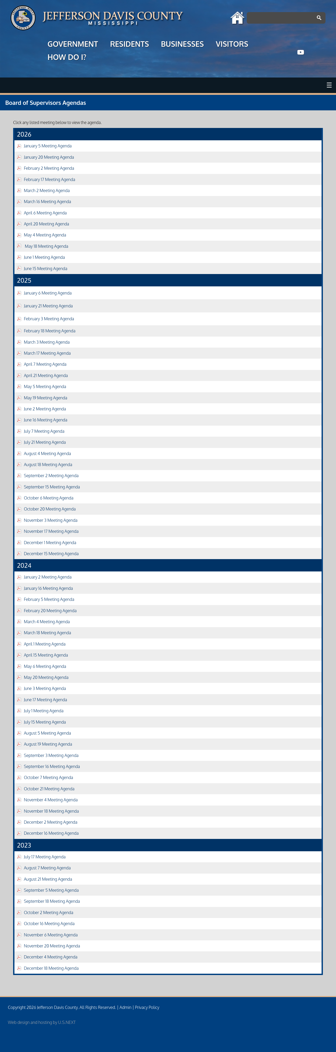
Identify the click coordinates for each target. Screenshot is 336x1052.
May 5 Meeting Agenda (45, 386)
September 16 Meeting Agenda (52, 766)
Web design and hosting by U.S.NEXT (42, 1022)
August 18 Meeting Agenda (48, 464)
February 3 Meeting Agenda (49, 318)
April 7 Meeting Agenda (45, 364)
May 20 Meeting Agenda (46, 677)
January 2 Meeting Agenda (48, 577)
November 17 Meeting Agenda (51, 531)
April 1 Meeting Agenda (45, 644)
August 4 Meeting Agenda (47, 453)
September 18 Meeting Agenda (52, 901)
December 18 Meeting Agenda (51, 968)
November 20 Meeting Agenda (52, 945)
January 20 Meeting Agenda (49, 157)
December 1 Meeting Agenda (50, 542)
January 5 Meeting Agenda (48, 145)
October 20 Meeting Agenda (50, 509)
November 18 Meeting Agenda (51, 811)
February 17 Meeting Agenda (49, 179)
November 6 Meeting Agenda (51, 934)
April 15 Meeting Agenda (46, 655)
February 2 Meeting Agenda (49, 168)
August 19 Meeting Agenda (48, 744)
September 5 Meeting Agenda (51, 890)
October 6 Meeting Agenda (48, 498)
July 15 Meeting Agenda (45, 722)
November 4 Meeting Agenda (51, 799)
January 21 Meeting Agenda (48, 305)
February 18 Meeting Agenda (49, 330)
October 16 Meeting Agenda (49, 923)
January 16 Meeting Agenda (48, 588)
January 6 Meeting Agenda (48, 293)
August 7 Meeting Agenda (47, 867)
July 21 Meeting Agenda (45, 442)
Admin (125, 1007)
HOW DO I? (67, 58)
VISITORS (232, 45)
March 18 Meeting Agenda (47, 632)
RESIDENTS (129, 45)
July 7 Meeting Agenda (44, 431)
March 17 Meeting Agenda (47, 353)
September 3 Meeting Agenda (51, 755)
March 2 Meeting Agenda (47, 190)
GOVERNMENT (73, 45)
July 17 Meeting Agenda (45, 856)
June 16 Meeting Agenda (45, 419)
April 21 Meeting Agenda (46, 375)
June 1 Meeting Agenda (44, 257)
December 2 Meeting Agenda (50, 822)
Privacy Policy (147, 1007)
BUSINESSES (182, 45)
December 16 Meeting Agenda (51, 833)
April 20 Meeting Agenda (46, 223)
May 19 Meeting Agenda (45, 397)
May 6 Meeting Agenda (45, 666)
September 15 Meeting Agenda (52, 486)
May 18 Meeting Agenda (42, 246)
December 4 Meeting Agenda (50, 957)
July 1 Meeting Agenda (44, 710)
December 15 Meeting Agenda (51, 553)
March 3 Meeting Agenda (47, 342)
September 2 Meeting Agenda (51, 475)
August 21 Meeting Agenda (48, 879)
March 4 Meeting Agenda (47, 621)
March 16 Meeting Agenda (47, 201)
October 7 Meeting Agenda (48, 777)
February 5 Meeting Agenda (49, 599)
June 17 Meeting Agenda (45, 699)
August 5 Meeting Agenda (47, 733)
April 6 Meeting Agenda (45, 212)
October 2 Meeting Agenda (48, 912)
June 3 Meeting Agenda (45, 688)
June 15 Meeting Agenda (45, 268)
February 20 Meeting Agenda (50, 610)
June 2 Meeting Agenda (45, 408)
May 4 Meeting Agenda (45, 235)
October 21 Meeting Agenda (49, 788)
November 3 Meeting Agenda (50, 520)
